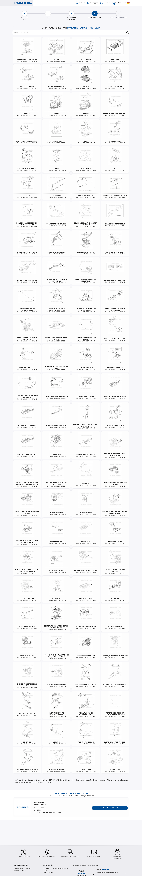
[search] (127, 32)
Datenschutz (48, 873)
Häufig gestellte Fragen (22, 868)
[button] (22, 807)
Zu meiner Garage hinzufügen (110, 808)
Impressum (47, 875)
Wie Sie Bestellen (20, 870)
